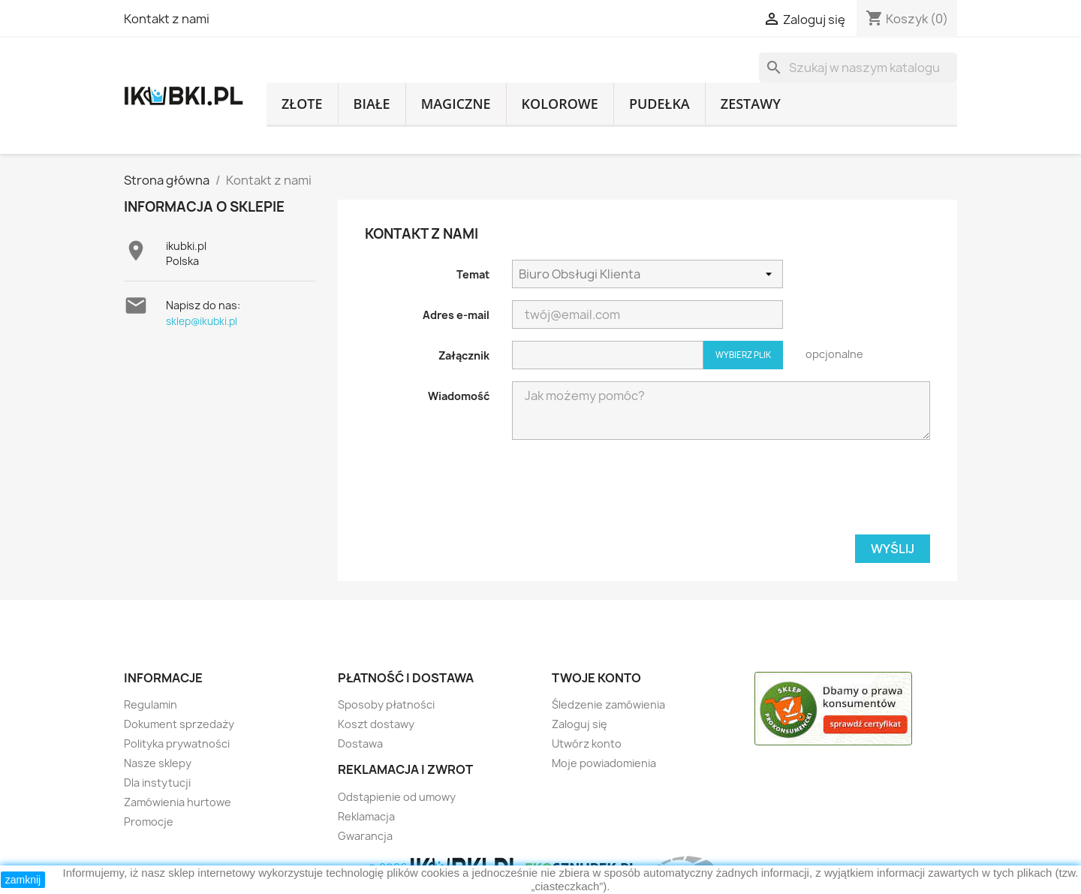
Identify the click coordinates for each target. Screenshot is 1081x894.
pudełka (659, 104)
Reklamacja (366, 816)
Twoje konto (596, 678)
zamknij (23, 880)
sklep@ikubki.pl (201, 321)
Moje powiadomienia (604, 763)
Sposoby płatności (386, 704)
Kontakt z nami (166, 19)
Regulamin (150, 704)
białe (372, 104)
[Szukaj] (858, 68)
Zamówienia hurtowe (177, 802)
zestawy (751, 104)
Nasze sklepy (157, 763)
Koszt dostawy (376, 724)
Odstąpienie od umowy (397, 797)
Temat (472, 274)
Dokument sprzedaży (179, 724)
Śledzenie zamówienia (608, 704)
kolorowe (560, 104)
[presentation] (626, 493)
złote (302, 104)
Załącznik (463, 355)
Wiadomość (458, 396)
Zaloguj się (579, 724)
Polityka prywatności (177, 743)
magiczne (456, 104)
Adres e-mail (456, 315)
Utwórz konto (587, 743)
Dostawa (360, 743)
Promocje (148, 821)
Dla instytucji (157, 782)
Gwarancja (365, 836)
